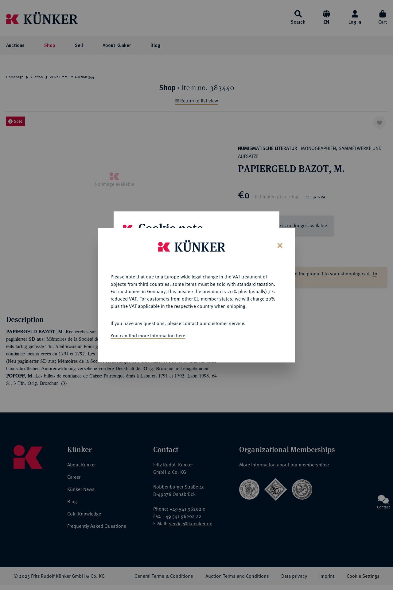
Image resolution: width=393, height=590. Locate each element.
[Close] (279, 244)
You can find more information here (148, 335)
